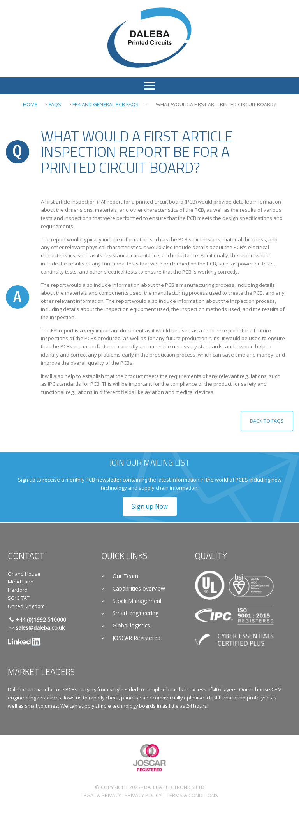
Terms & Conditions (192, 795)
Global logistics (131, 625)
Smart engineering (135, 613)
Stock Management (137, 601)
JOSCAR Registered (136, 637)
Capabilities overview (139, 588)
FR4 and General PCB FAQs (105, 104)
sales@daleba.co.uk (40, 627)
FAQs (55, 104)
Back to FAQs (267, 420)
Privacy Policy (143, 795)
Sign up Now (150, 506)
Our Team (125, 576)
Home (30, 104)
